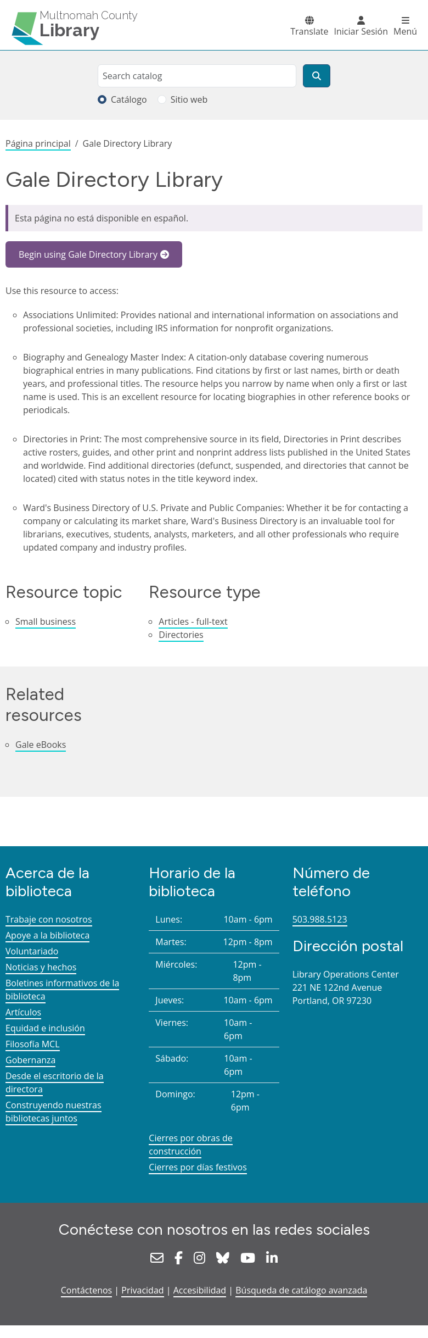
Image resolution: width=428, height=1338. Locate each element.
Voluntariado (31, 951)
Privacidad (142, 1290)
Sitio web (189, 99)
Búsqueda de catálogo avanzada (301, 1290)
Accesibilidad (199, 1290)
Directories (181, 635)
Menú (405, 31)
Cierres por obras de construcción (190, 1144)
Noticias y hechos (40, 967)
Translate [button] (309, 31)
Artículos (23, 1012)
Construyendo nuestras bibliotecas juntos (53, 1111)
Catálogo (129, 99)
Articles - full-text (193, 621)
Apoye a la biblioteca (47, 935)
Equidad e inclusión (45, 1028)
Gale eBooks (40, 745)
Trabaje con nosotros (48, 919)
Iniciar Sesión (361, 31)
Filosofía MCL (32, 1044)
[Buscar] (316, 75)
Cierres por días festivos (198, 1167)
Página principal (38, 143)
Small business (45, 621)
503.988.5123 (319, 919)
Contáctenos (86, 1290)
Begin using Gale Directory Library (88, 254)
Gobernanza (30, 1060)
